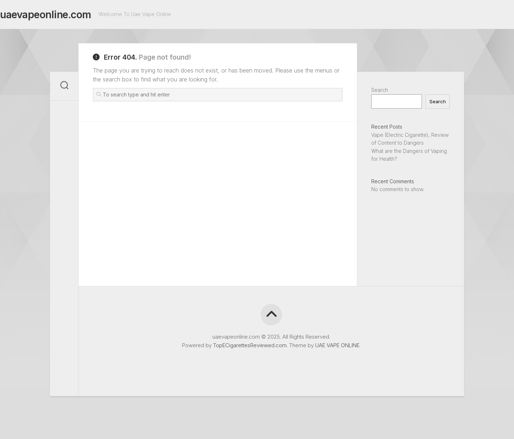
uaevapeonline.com (60, 15)
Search (379, 90)
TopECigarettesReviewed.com (250, 345)
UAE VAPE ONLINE (337, 345)
